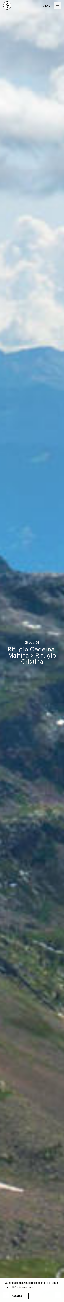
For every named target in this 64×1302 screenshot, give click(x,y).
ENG (48, 5)
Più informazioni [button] (22, 1287)
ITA (41, 5)
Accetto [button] (17, 1296)
